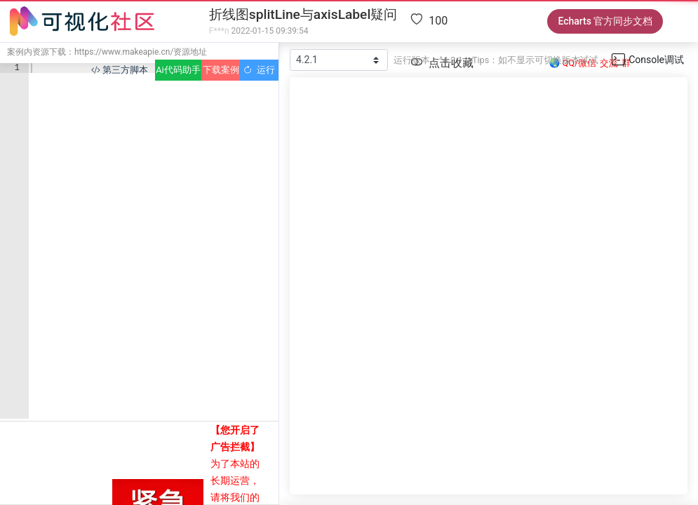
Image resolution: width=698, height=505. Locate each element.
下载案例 (221, 70)
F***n (219, 31)
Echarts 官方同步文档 (605, 21)
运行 (259, 70)
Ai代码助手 (178, 70)
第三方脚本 (119, 70)
